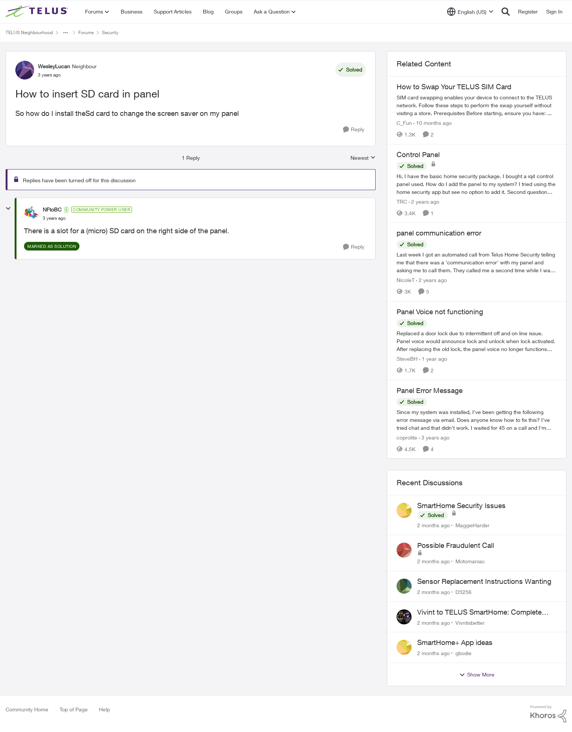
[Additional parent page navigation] (65, 32)
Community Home (27, 709)
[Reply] (353, 129)
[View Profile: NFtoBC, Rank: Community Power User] (31, 213)
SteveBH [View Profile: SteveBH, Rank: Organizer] (407, 359)
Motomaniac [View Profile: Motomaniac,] (470, 561)
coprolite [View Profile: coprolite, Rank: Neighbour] (407, 437)
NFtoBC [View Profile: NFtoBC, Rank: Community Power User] (52, 209)
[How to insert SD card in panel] (54, 218)
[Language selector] (470, 11)
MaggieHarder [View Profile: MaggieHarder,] (472, 525)
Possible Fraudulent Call (455, 545)
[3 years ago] (434, 437)
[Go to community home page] (38, 12)
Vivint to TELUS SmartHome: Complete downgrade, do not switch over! (479, 612)
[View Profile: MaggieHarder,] (404, 510)
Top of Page (74, 709)
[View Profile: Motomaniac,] (404, 550)
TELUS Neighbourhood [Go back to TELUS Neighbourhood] (29, 32)
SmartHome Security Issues (461, 505)
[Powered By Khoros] (548, 714)
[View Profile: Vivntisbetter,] (404, 616)
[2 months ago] (433, 525)
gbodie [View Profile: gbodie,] (463, 653)
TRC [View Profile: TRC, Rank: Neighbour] (402, 201)
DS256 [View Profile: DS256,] (463, 592)
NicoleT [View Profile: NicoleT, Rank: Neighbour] (406, 280)
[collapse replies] (8, 208)
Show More (476, 674)
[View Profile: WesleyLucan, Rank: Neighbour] (24, 70)
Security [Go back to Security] (110, 32)
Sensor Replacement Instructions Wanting (484, 581)
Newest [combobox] (363, 158)
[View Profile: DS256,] (404, 586)
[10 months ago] (432, 123)
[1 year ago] (433, 359)
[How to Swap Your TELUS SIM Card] (477, 105)
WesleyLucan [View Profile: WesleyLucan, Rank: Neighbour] (54, 66)
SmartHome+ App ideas (455, 642)
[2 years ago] (424, 201)
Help (104, 709)
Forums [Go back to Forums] (86, 32)
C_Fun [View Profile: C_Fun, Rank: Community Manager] (404, 123)
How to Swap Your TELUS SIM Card (454, 86)
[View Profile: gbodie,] (404, 647)
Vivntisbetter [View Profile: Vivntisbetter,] (470, 622)
